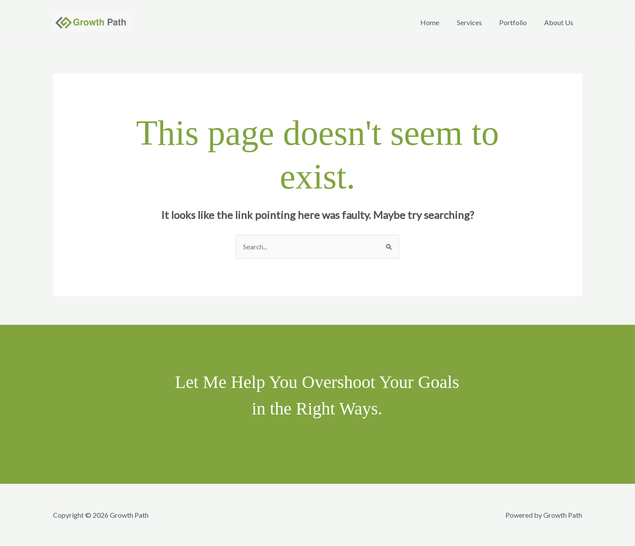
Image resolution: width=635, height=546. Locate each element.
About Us (560, 22)
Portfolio (518, 22)
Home (441, 22)
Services (477, 22)
